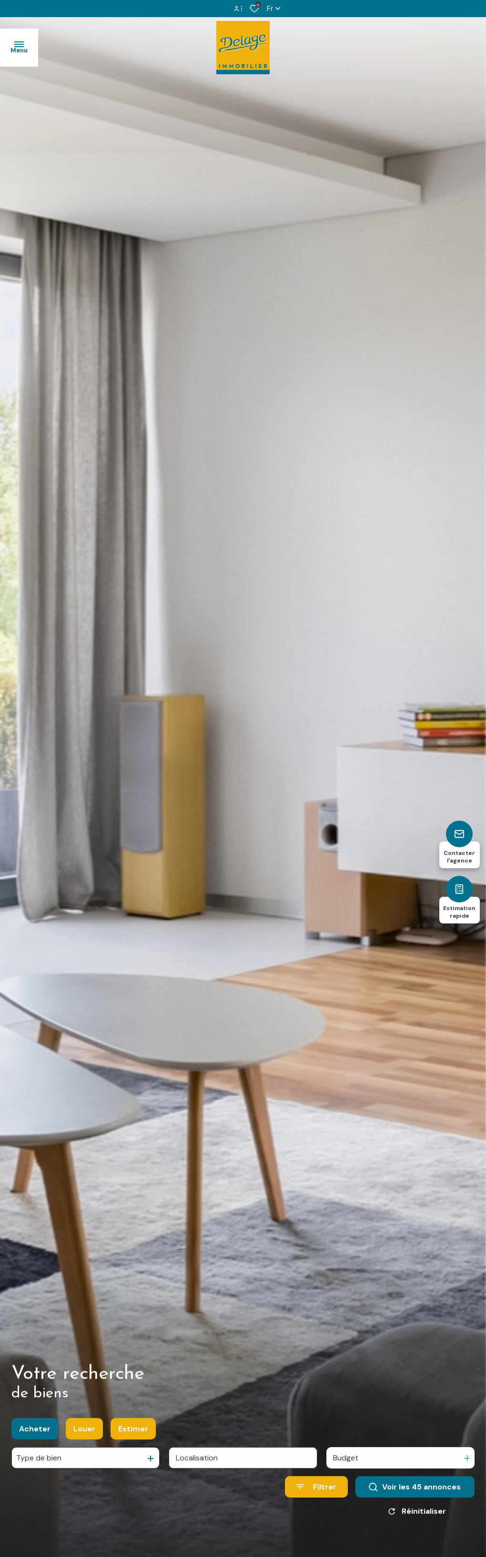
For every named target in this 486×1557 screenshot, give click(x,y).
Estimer (133, 1436)
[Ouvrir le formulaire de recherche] (316, 1495)
